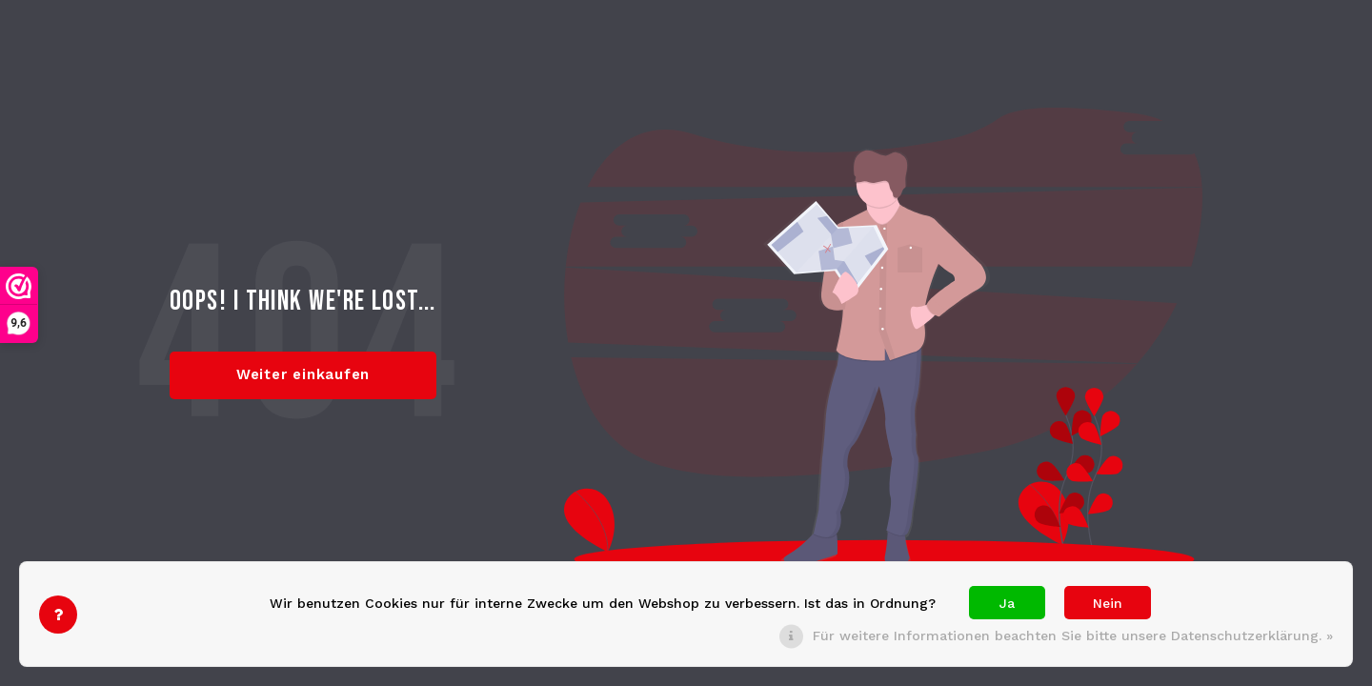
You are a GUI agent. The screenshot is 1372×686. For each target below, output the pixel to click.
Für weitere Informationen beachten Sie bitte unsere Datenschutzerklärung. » (1073, 635)
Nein (1107, 603)
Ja (1007, 603)
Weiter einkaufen (303, 374)
